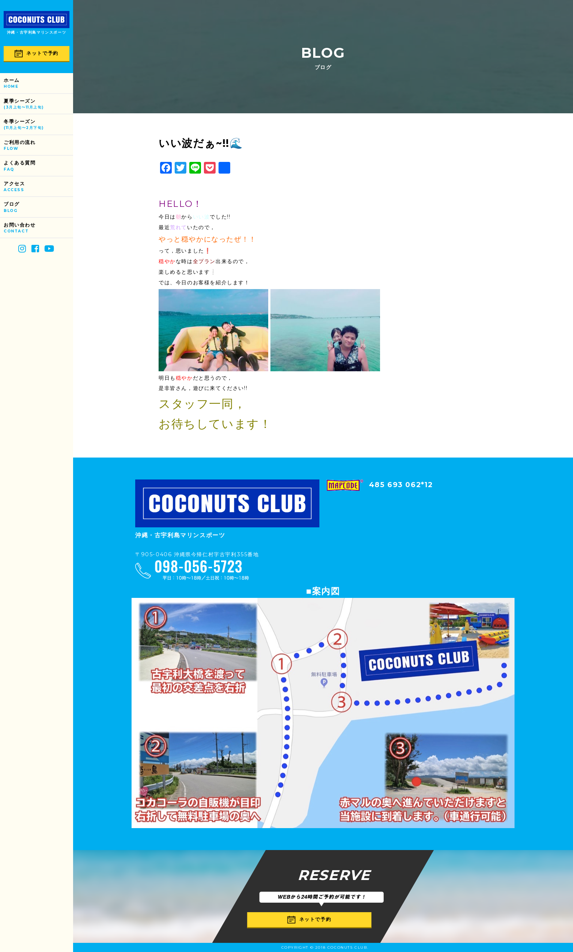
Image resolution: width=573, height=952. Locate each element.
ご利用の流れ (38, 146)
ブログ (38, 207)
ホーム (38, 83)
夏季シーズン (38, 104)
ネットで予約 (36, 53)
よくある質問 (38, 166)
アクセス (38, 187)
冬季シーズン (38, 125)
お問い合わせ (38, 228)
